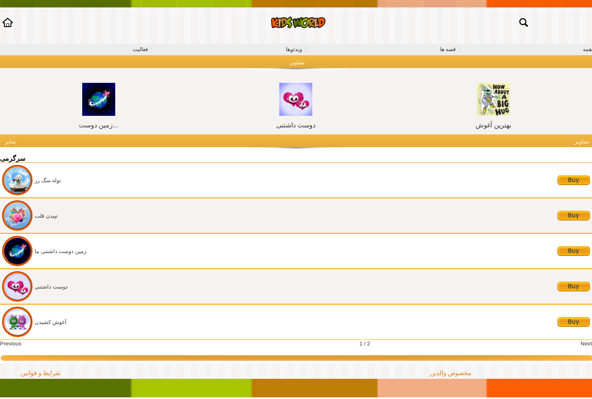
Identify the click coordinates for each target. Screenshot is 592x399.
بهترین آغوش (493, 125)
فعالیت (140, 49)
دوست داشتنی (296, 125)
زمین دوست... (99, 125)
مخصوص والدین (450, 373)
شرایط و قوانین (41, 373)
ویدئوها (294, 49)
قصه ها (448, 49)
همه (587, 49)
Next (586, 343)
